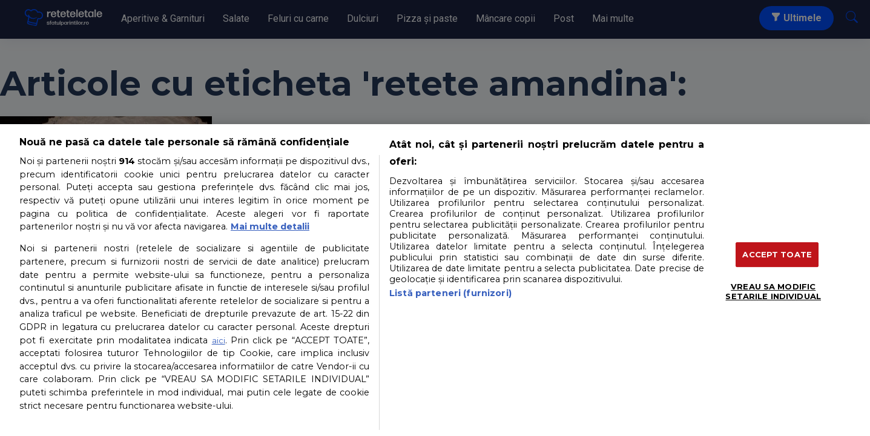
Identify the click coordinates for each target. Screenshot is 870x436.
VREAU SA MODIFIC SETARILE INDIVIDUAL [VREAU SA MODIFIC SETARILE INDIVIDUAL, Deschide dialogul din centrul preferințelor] (772, 291)
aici (218, 340)
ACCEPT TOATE (777, 254)
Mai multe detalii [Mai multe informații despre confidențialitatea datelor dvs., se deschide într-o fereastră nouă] (270, 226)
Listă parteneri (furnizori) (450, 293)
